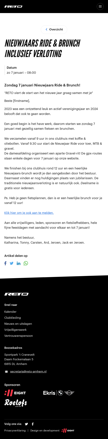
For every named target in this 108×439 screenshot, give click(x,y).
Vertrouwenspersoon (18, 335)
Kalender (10, 311)
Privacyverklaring (15, 430)
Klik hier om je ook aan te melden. (29, 212)
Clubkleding (12, 317)
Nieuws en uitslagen (18, 323)
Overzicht (54, 29)
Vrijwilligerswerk (15, 329)
